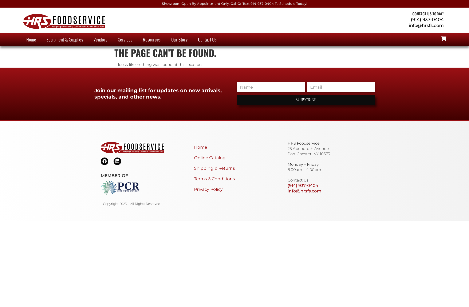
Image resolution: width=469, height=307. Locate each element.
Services (125, 39)
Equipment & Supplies (65, 39)
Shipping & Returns (214, 168)
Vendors (100, 39)
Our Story (179, 39)
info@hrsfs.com (426, 25)
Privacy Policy (208, 189)
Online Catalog (210, 157)
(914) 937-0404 (427, 19)
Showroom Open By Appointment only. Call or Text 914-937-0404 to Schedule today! (234, 4)
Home (31, 39)
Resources (152, 39)
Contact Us (207, 39)
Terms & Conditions (214, 178)
